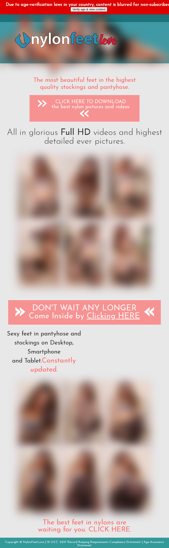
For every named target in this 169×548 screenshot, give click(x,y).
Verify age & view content (88, 9)
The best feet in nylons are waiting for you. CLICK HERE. (84, 526)
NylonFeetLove (33, 542)
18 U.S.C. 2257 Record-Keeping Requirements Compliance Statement (94, 542)
